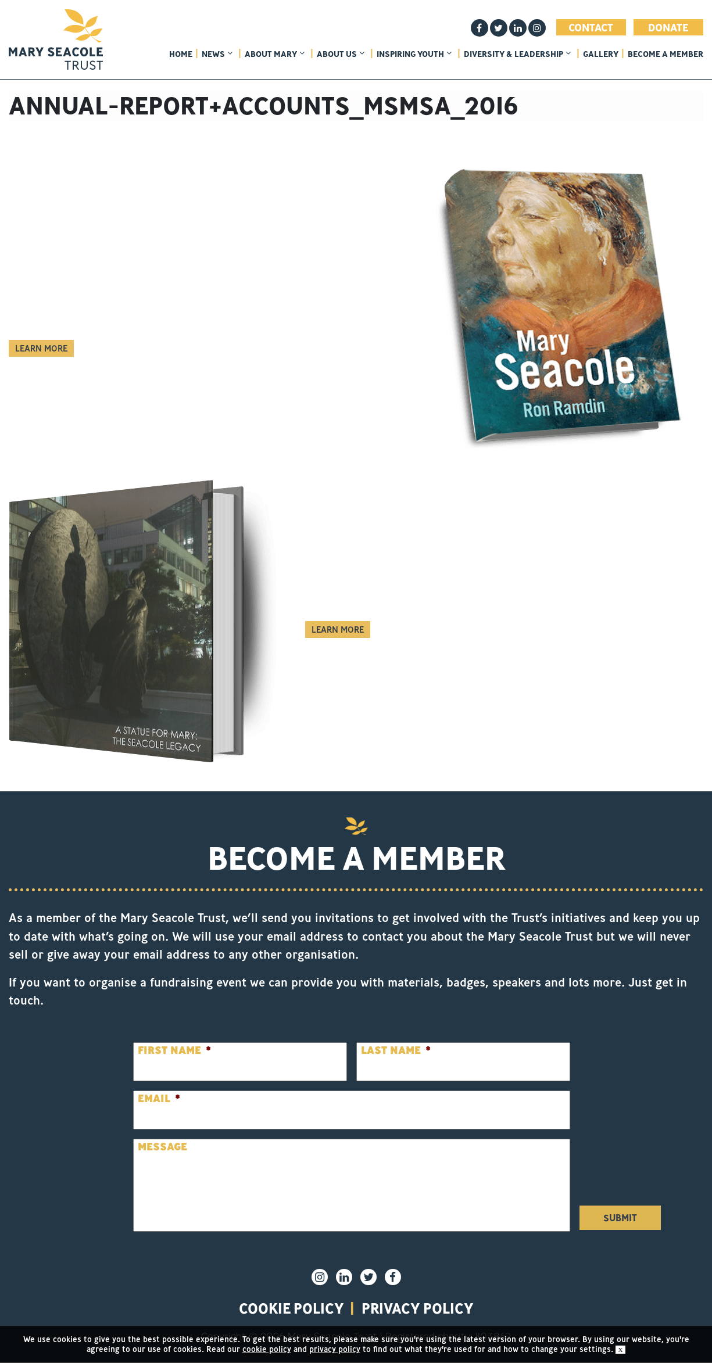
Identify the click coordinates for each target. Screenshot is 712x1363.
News (217, 54)
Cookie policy (288, 1309)
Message (162, 1146)
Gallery (600, 54)
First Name (174, 1050)
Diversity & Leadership (517, 54)
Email (159, 1098)
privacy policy (421, 1309)
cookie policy (266, 1349)
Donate (668, 27)
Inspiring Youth (414, 54)
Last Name (396, 1050)
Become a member (665, 54)
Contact (590, 27)
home (180, 54)
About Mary (275, 54)
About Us (340, 54)
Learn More (41, 348)
